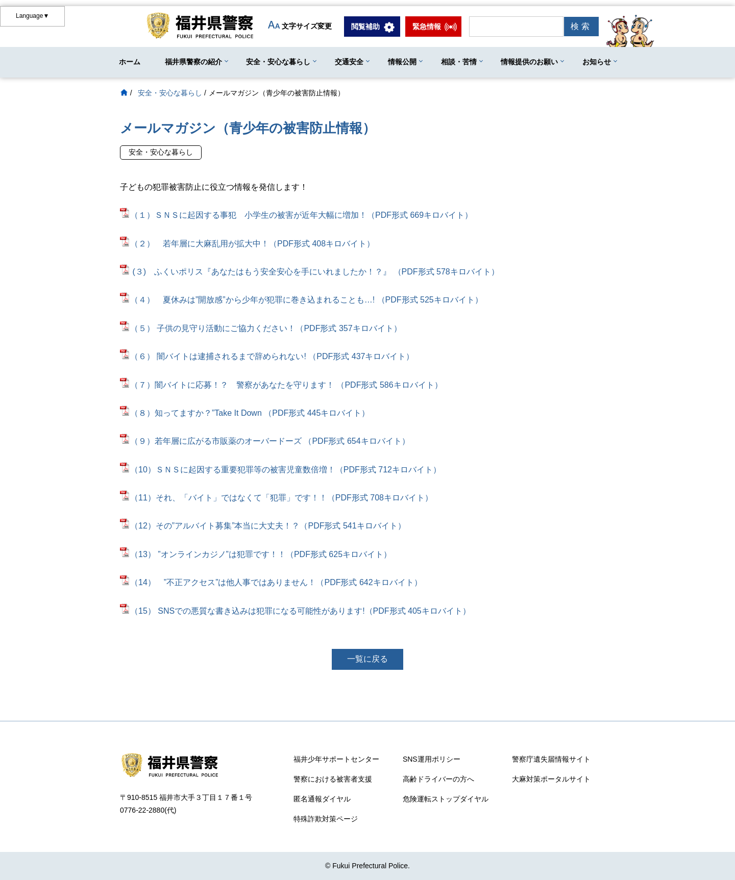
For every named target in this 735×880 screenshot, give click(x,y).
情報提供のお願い (529, 62)
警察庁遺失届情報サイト (551, 759)
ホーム (129, 62)
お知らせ (596, 62)
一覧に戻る (367, 659)
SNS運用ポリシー (431, 759)
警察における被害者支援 (332, 779)
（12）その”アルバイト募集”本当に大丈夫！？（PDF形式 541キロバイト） (263, 525)
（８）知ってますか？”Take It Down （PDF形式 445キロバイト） (245, 413)
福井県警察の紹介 (193, 62)
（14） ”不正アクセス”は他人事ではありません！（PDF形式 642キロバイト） (271, 582)
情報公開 (402, 62)
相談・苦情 (459, 62)
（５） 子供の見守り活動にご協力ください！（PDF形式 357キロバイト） (261, 328)
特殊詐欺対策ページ (325, 819)
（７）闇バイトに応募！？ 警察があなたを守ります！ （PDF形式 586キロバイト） (281, 385)
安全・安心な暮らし (278, 62)
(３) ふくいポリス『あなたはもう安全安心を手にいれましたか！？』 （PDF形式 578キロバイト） (315, 271)
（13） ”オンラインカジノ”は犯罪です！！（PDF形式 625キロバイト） (255, 554)
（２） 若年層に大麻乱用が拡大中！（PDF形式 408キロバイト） (247, 243)
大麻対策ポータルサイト (551, 779)
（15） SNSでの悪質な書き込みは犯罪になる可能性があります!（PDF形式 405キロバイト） (295, 611)
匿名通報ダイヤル (322, 799)
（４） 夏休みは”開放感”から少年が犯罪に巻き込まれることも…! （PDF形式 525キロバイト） (301, 299)
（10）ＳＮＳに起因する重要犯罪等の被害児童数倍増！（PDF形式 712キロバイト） (280, 469)
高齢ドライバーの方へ (438, 779)
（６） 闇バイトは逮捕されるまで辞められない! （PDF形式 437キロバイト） (267, 356)
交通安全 (349, 62)
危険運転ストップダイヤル (445, 799)
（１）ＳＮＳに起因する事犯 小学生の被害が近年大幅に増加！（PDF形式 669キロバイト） (296, 215)
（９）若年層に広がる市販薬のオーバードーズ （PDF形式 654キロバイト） (265, 441)
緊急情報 (426, 26)
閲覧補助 (365, 26)
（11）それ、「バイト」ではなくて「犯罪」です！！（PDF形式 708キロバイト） (276, 497)
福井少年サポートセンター (336, 759)
